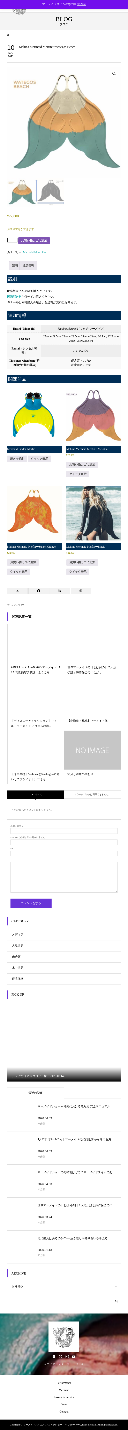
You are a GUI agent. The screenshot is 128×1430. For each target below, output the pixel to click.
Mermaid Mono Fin (34, 252)
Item (64, 1404)
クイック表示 (39, 458)
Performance (64, 1382)
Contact (64, 1411)
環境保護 (17, 978)
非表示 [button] (81, 4)
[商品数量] (12, 240)
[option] (64, 1042)
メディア (17, 934)
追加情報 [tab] (28, 265)
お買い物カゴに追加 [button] (82, 464)
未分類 (16, 956)
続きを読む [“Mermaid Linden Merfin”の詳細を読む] (17, 458)
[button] (114, 73)
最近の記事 (35, 1092)
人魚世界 (17, 945)
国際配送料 (14, 296)
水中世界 (17, 967)
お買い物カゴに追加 (34, 240)
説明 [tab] (15, 265)
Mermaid (64, 1390)
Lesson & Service (64, 1397)
